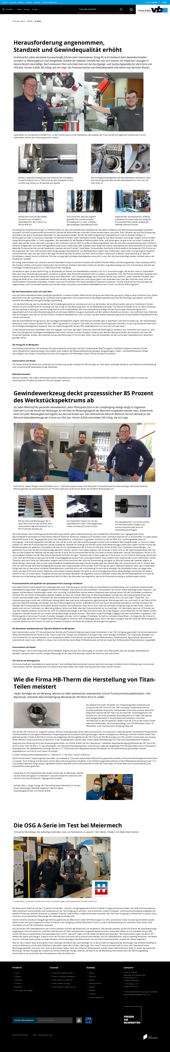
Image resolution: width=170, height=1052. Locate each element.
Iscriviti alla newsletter (24, 1020)
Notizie (20, 2)
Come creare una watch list (62, 980)
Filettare (18, 976)
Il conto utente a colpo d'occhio (64, 987)
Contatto (28, 2)
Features (37, 2)
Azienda (92, 987)
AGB (34, 1035)
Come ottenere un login (61, 983)
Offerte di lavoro (95, 983)
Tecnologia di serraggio (24, 990)
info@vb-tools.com (130, 986)
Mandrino (18, 987)
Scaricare (12, 2)
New (19, 9)
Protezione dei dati (45, 1035)
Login (164, 2)
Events (4, 2)
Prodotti (7, 9)
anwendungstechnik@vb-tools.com (136, 994)
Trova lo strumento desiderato (63, 976)
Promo (27, 9)
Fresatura (18, 980)
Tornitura (18, 983)
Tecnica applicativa (49, 2)
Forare (17, 973)
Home (22, 21)
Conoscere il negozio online (62, 973)
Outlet (35, 9)
